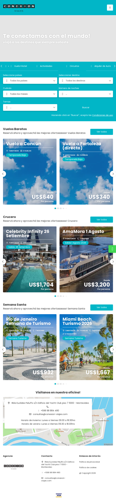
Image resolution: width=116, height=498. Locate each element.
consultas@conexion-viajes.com (50, 414)
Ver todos (102, 131)
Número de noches (69, 88)
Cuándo (7, 88)
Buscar (85, 107)
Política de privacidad (89, 462)
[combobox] (30, 80)
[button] (1, 66)
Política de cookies (88, 467)
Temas (6, 101)
